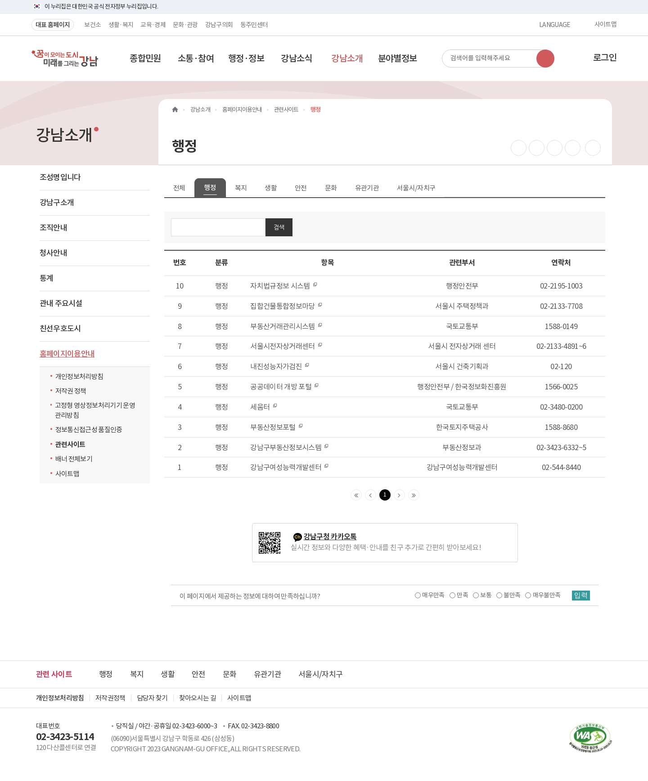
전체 (179, 188)
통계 (47, 278)
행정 (210, 187)
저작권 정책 (70, 391)
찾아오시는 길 (197, 698)
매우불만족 (547, 595)
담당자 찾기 (152, 698)
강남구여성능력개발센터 (289, 467)
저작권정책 (110, 698)
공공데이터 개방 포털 (284, 386)
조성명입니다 (60, 177)
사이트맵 (605, 24)
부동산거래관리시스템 (286, 326)
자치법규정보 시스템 (284, 285)
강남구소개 (57, 203)
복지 (241, 188)
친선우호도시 (60, 329)
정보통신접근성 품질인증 (88, 429)
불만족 (512, 595)
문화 (331, 188)
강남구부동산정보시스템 (289, 447)
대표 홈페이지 (53, 25)
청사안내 (53, 253)
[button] (145, 58)
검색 (279, 227)
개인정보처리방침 (79, 376)
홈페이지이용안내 (67, 354)
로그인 (604, 57)
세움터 (263, 406)
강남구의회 (219, 25)
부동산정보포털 (276, 427)
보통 (485, 595)
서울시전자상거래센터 (286, 346)
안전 (301, 188)
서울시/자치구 (416, 188)
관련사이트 (70, 444)
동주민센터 (254, 25)
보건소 (92, 25)
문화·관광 (185, 25)
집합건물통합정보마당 (286, 306)
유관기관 (367, 188)
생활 (271, 188)
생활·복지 (121, 25)
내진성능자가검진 (280, 366)
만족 (462, 595)
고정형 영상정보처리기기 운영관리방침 (95, 410)
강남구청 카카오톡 (330, 537)
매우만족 (433, 595)
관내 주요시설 (61, 303)
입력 (581, 595)
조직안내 (53, 228)
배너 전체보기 (73, 459)
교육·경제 (153, 25)
